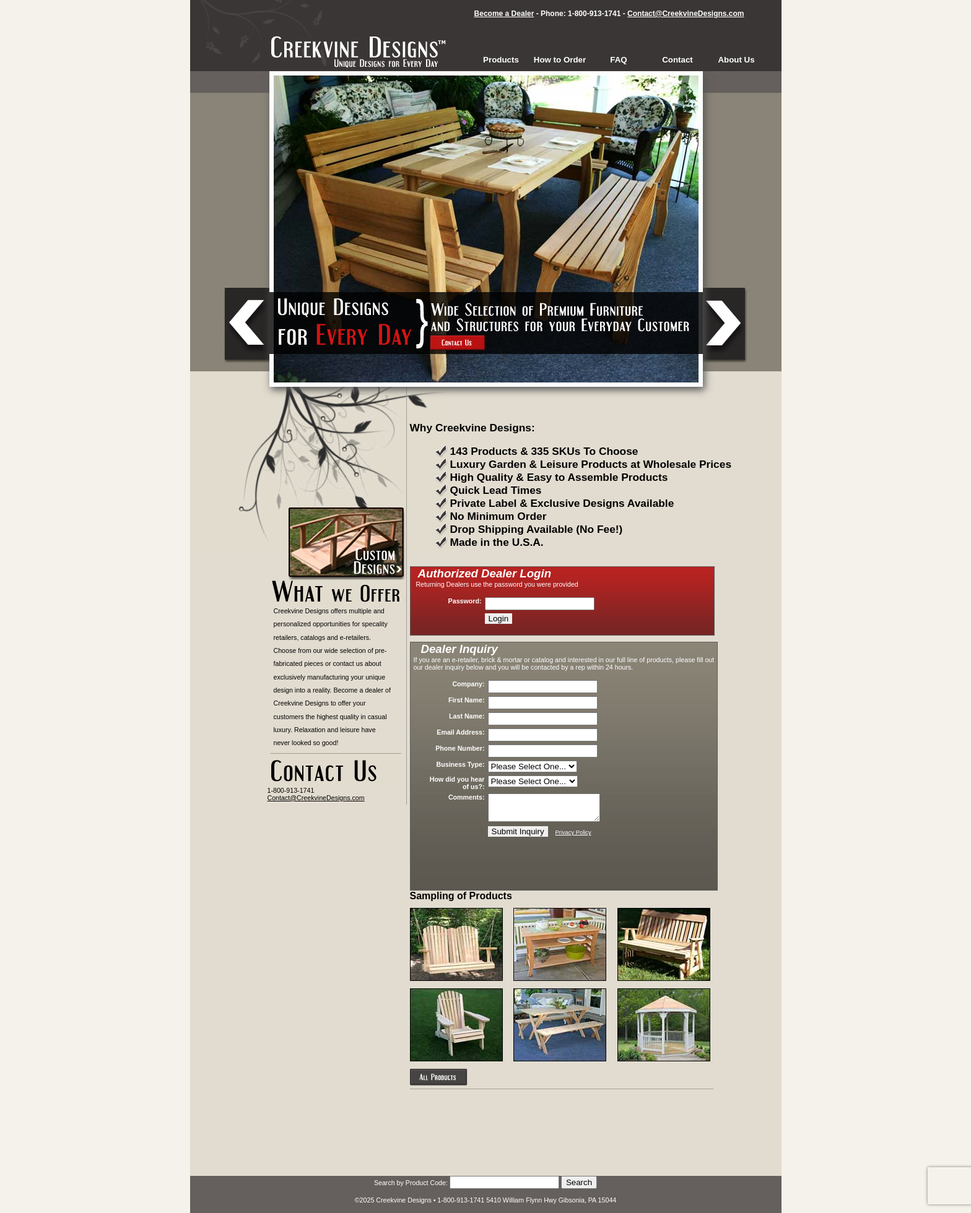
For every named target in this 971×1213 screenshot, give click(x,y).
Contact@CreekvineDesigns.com (685, 13)
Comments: (466, 797)
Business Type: (461, 764)
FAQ (618, 59)
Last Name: (466, 716)
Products (501, 59)
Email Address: (460, 732)
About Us (736, 59)
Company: (468, 684)
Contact (677, 59)
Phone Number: (459, 748)
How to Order (560, 59)
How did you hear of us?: (457, 782)
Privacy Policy (573, 832)
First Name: (466, 700)
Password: (465, 601)
